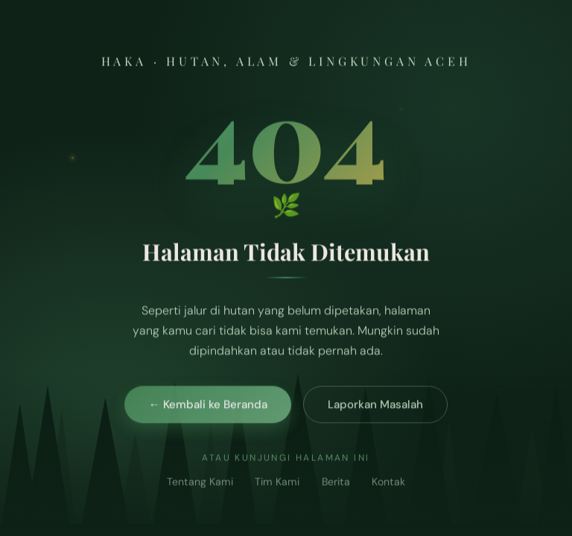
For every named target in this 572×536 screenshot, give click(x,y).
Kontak (388, 486)
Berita (336, 486)
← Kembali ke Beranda (207, 407)
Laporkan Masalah (375, 407)
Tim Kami (277, 486)
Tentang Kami (200, 486)
